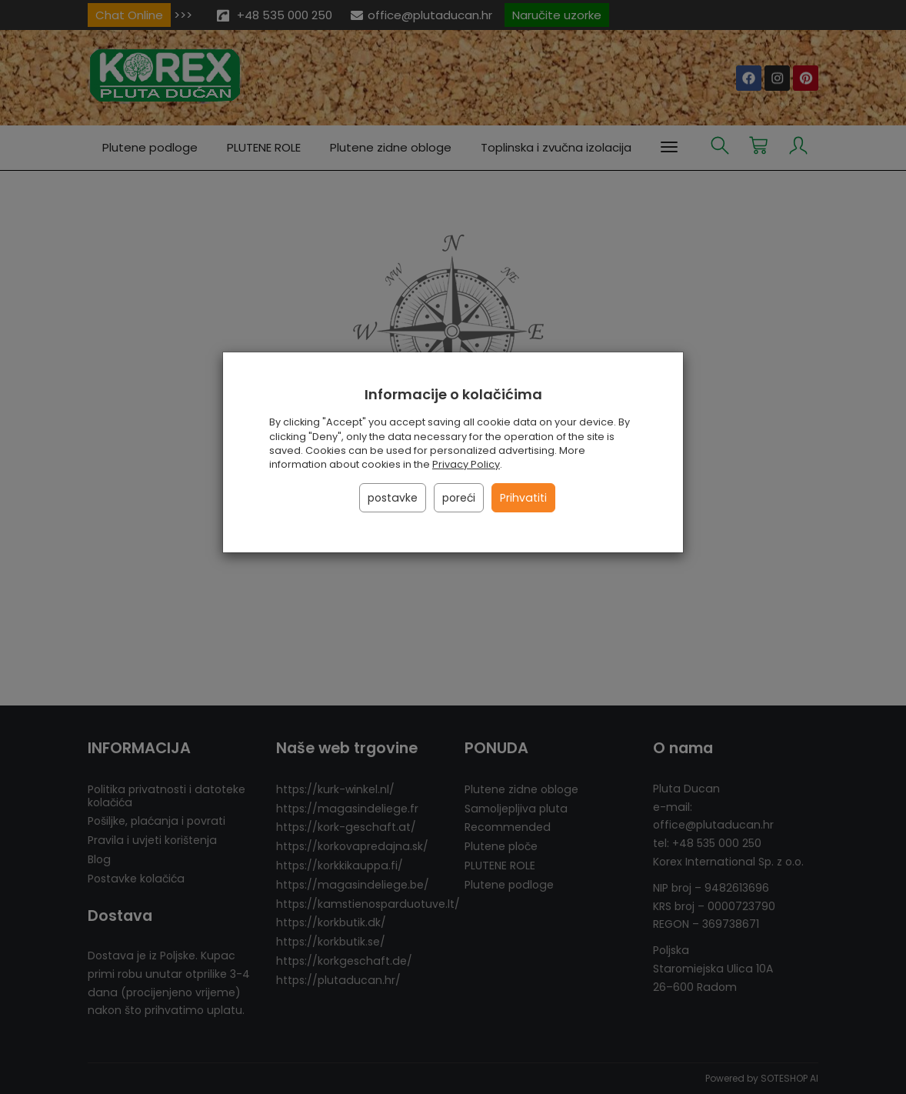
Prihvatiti (523, 497)
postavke (393, 497)
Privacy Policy (466, 464)
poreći (458, 497)
